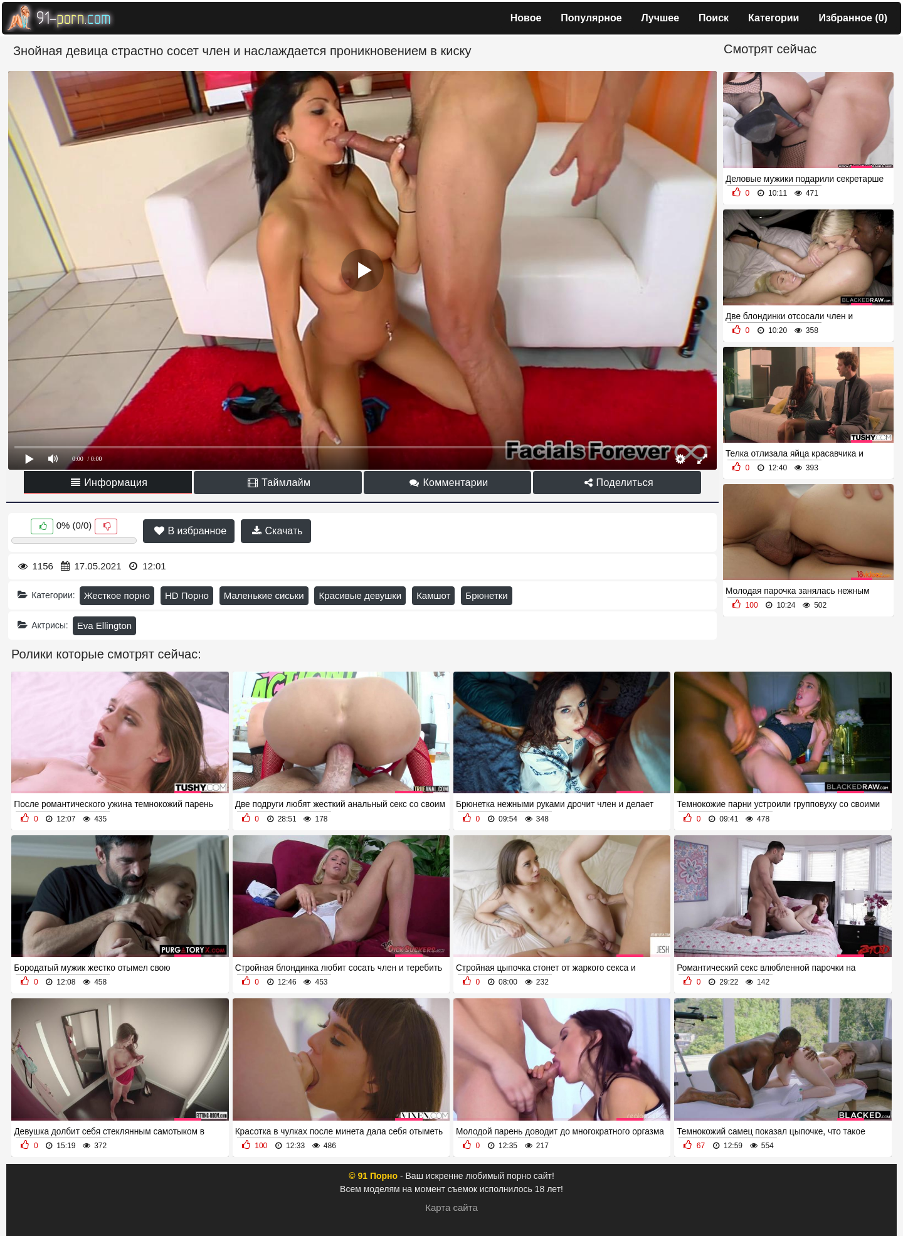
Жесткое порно (117, 595)
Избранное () (852, 18)
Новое (526, 18)
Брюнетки (486, 595)
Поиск (714, 18)
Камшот (433, 595)
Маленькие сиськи (264, 595)
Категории (773, 18)
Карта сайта (451, 1207)
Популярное (591, 18)
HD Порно (187, 595)
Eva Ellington (104, 625)
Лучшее (661, 18)
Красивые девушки (360, 595)
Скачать (277, 531)
